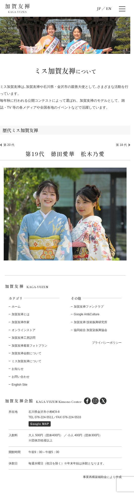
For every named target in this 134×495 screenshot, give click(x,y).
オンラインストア (23, 330)
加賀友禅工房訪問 (23, 337)
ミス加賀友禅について (26, 361)
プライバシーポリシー (107, 342)
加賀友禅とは (20, 314)
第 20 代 (8, 145)
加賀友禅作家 (20, 322)
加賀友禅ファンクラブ (89, 306)
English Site (19, 384)
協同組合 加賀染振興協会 (90, 330)
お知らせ (18, 369)
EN (108, 8)
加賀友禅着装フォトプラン (29, 345)
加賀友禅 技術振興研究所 (90, 322)
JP (99, 8)
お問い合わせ (20, 376)
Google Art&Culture (86, 314)
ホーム (16, 306)
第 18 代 (121, 145)
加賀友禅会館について (26, 353)
